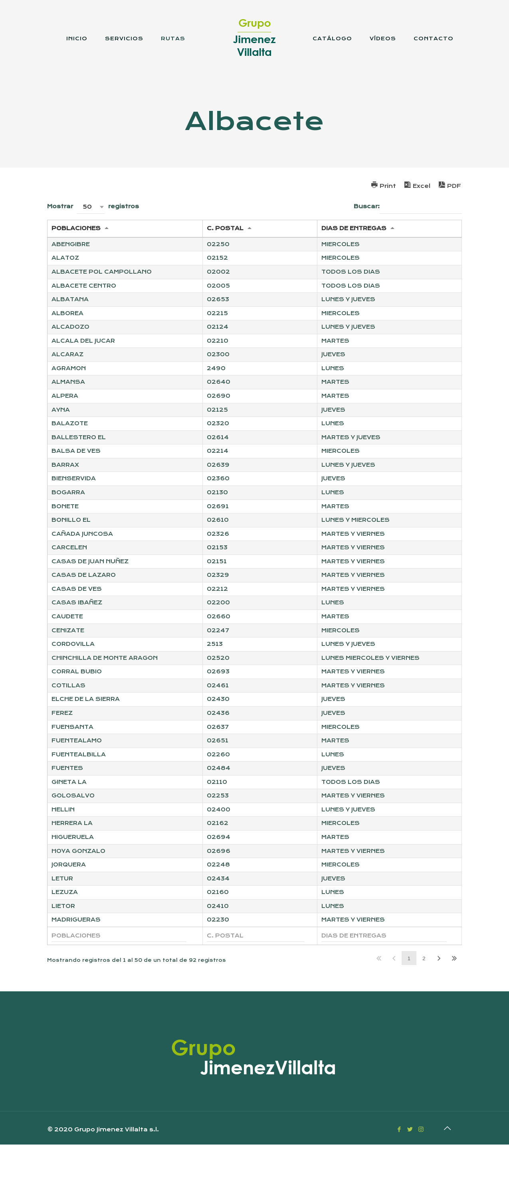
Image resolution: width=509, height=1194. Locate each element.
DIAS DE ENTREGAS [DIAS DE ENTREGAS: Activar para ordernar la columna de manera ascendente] (353, 229)
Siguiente (439, 1007)
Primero (379, 1007)
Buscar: (408, 207)
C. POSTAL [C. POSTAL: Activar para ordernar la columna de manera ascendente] (225, 229)
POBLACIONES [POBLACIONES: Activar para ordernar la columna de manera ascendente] (76, 229)
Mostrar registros (93, 207)
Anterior (393, 1007)
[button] (91, 207)
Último (454, 1007)
